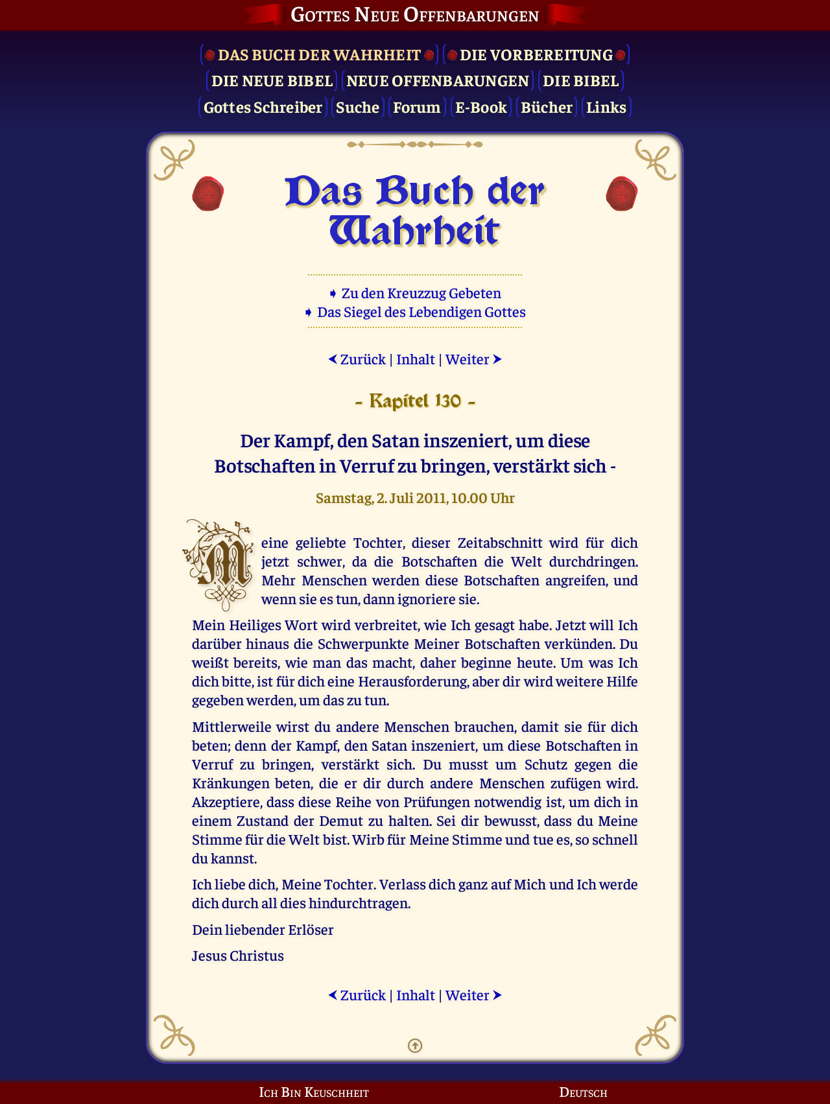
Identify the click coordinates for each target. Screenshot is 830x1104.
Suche (357, 106)
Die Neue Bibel (272, 79)
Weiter (474, 358)
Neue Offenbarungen (438, 79)
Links (606, 106)
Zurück (356, 358)
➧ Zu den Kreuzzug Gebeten (415, 292)
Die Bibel (581, 79)
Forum (417, 106)
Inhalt (415, 358)
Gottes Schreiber (263, 106)
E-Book (481, 106)
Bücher (547, 106)
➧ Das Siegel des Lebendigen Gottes (415, 310)
